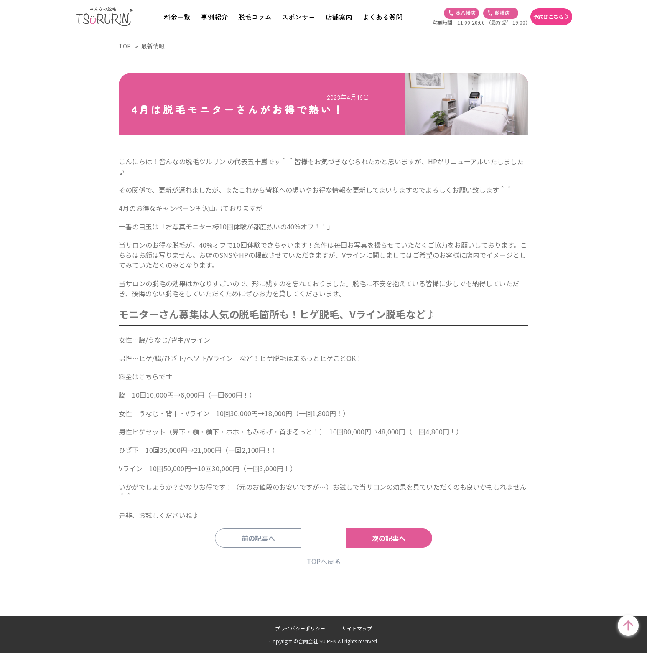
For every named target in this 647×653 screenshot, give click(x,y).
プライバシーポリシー (300, 628)
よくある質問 (382, 17)
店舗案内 (339, 17)
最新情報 (153, 46)
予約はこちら (548, 16)
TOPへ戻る (324, 561)
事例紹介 (214, 17)
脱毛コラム (255, 17)
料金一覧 (177, 17)
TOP (125, 46)
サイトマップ (357, 628)
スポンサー (298, 17)
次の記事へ (380, 538)
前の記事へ (267, 538)
